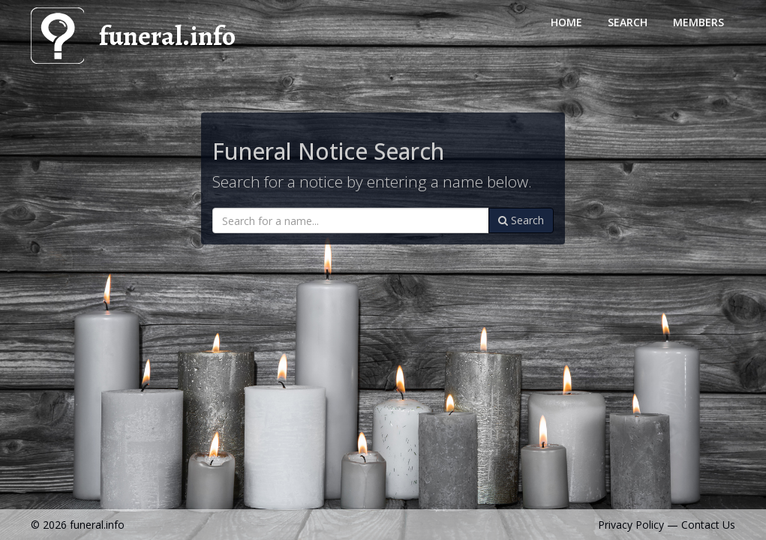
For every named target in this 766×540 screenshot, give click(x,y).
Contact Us (708, 525)
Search (627, 22)
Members (698, 22)
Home (566, 22)
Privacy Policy (631, 525)
